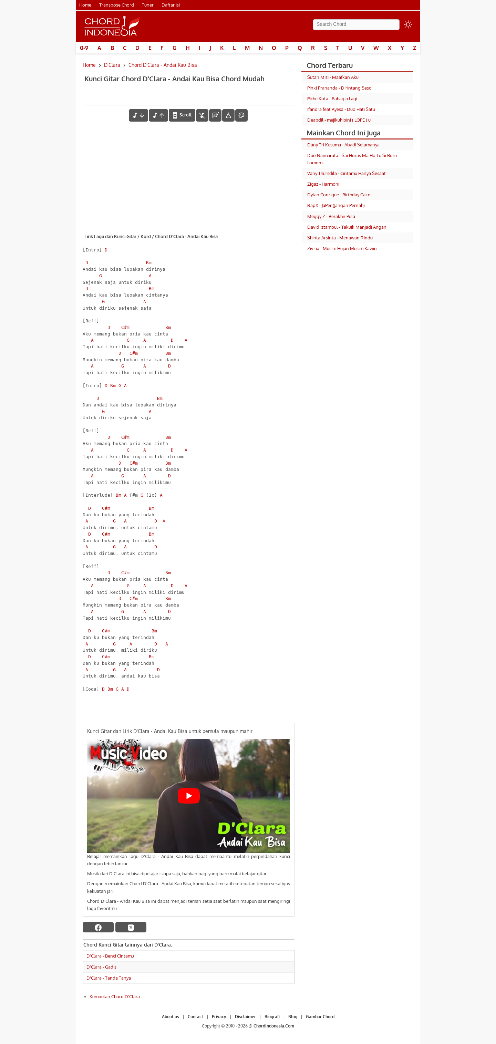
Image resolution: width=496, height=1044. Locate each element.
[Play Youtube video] (188, 796)
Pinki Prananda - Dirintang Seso (339, 88)
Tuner (148, 5)
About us (170, 1016)
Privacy (219, 1016)
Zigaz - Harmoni (323, 184)
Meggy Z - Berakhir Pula (331, 216)
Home (85, 5)
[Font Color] (241, 115)
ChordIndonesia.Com (274, 1026)
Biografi (272, 1016)
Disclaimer (245, 1016)
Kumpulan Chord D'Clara (115, 996)
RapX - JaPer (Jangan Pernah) (336, 205)
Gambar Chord (320, 1016)
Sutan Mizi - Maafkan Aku (333, 77)
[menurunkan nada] (138, 115)
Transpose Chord (116, 5)
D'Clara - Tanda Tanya (108, 978)
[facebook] (98, 927)
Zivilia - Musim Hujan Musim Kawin (342, 248)
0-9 (84, 47)
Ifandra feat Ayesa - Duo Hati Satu (341, 109)
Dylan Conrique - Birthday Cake (338, 194)
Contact (195, 1016)
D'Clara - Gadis (101, 967)
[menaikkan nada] (158, 115)
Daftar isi (171, 5)
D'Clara (112, 65)
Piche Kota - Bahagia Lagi (332, 98)
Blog (292, 1016)
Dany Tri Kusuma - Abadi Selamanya (343, 144)
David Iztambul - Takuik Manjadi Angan (346, 227)
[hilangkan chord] (202, 115)
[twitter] (130, 927)
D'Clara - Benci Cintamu (110, 956)
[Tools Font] (228, 115)
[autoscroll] (182, 115)
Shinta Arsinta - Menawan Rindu (340, 237)
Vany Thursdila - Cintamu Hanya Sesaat (346, 173)
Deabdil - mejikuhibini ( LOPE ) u (339, 120)
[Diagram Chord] (215, 115)
